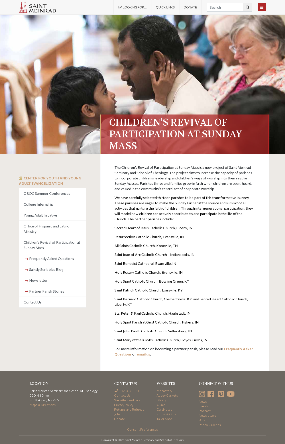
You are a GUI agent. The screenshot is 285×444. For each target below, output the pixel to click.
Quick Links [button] (165, 7)
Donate (190, 7)
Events (204, 406)
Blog (202, 420)
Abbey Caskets (167, 395)
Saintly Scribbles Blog (44, 269)
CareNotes (164, 409)
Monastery (164, 391)
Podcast (205, 411)
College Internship (38, 204)
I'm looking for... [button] (132, 7)
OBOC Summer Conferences (47, 193)
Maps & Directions (43, 405)
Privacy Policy (123, 405)
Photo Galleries (210, 425)
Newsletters (207, 415)
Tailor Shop (165, 419)
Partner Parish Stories (44, 291)
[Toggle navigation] (262, 7)
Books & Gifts (167, 414)
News (203, 401)
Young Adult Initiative (40, 215)
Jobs (117, 414)
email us (143, 354)
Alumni (161, 405)
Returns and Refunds (129, 409)
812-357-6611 (126, 391)
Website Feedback (127, 400)
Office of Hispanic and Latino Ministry (46, 228)
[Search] (229, 7)
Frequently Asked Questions (49, 258)
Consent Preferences (142, 429)
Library (161, 400)
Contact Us (32, 302)
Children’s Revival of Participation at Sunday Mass (52, 245)
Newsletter (36, 280)
